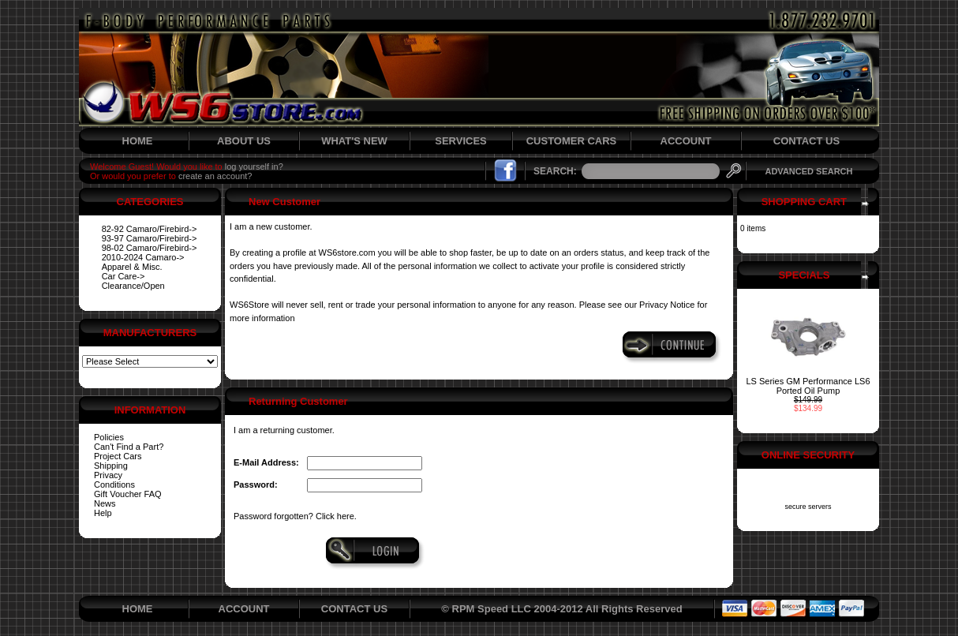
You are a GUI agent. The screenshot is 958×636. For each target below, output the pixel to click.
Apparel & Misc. (132, 266)
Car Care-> (123, 276)
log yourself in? (254, 166)
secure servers (807, 507)
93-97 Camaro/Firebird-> (149, 238)
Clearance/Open (133, 285)
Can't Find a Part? (128, 446)
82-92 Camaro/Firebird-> (149, 229)
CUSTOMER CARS (571, 141)
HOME (137, 141)
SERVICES (461, 141)
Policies (109, 437)
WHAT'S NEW (354, 141)
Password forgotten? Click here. (295, 516)
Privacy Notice (666, 304)
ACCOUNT (686, 141)
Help (103, 513)
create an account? (215, 176)
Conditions (114, 484)
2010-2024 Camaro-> (143, 257)
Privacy (108, 475)
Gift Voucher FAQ (128, 494)
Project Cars (118, 456)
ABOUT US (244, 141)
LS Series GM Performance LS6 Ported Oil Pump (808, 385)
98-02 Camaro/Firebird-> (149, 248)
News (105, 503)
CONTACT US (806, 141)
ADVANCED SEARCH (808, 171)
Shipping (111, 465)
